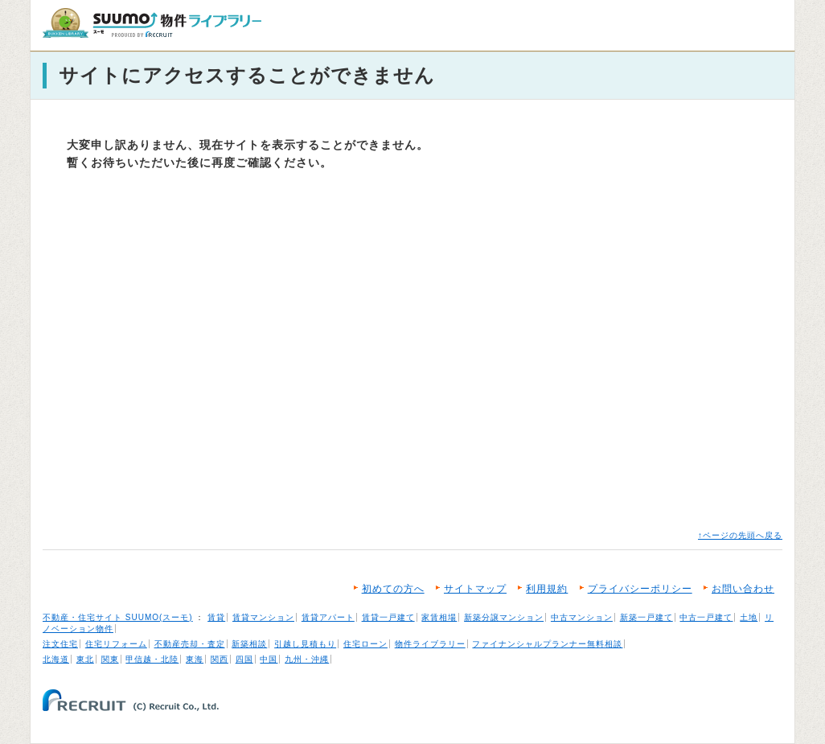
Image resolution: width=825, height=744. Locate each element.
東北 (85, 659)
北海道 (56, 659)
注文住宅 (60, 643)
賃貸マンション (263, 617)
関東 (110, 659)
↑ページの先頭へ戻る (740, 535)
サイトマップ (475, 588)
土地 (748, 617)
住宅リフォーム (116, 643)
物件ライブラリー (430, 643)
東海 (194, 659)
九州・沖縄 (307, 659)
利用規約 (547, 588)
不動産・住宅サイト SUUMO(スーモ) (118, 617)
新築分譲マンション (504, 617)
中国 (268, 659)
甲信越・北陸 (152, 659)
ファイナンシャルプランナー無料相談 (547, 643)
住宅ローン (365, 643)
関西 (219, 659)
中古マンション (582, 617)
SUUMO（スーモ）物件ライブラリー (152, 23)
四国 (244, 659)
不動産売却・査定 (189, 643)
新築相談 (249, 643)
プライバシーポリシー (640, 588)
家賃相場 (439, 617)
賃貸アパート (328, 617)
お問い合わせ (743, 588)
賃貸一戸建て (388, 617)
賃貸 (216, 617)
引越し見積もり (305, 643)
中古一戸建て (706, 617)
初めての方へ (393, 588)
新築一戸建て (646, 617)
